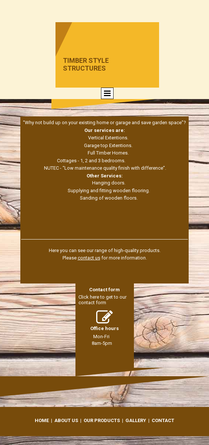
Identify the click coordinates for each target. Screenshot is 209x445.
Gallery (135, 420)
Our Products (102, 420)
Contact (163, 420)
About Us (66, 420)
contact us (89, 258)
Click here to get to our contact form (102, 299)
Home (42, 420)
